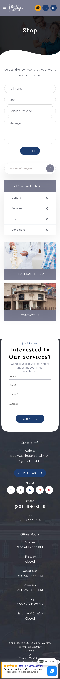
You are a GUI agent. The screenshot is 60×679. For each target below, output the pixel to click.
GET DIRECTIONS (27, 473)
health (16, 219)
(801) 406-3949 (30, 506)
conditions (18, 230)
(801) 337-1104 (30, 520)
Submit (27, 418)
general (16, 197)
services (17, 208)
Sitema (30, 650)
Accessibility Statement (30, 646)
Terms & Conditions (30, 658)
